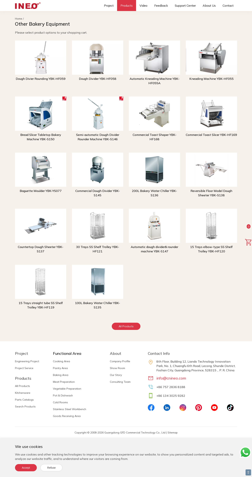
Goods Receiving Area (67, 416)
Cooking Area (61, 361)
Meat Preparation (64, 382)
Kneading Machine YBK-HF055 (211, 79)
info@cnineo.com (171, 378)
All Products (126, 326)
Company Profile (120, 361)
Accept (26, 467)
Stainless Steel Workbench (69, 409)
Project (109, 5)
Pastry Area (60, 368)
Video (143, 5)
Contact (228, 5)
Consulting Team (120, 382)
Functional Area (67, 353)
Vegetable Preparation (67, 388)
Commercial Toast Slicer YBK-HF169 (211, 135)
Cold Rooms (60, 402)
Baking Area (60, 375)
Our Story (116, 375)
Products (126, 5)
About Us (209, 5)
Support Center (185, 5)
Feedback (161, 5)
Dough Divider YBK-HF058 (97, 79)
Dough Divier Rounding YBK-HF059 (40, 79)
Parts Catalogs (24, 399)
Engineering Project (27, 361)
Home (18, 18)
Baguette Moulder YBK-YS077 (41, 191)
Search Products (25, 406)
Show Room (117, 368)
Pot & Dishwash (63, 395)
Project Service (24, 368)
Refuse (51, 467)
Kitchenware (22, 393)
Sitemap (173, 432)
